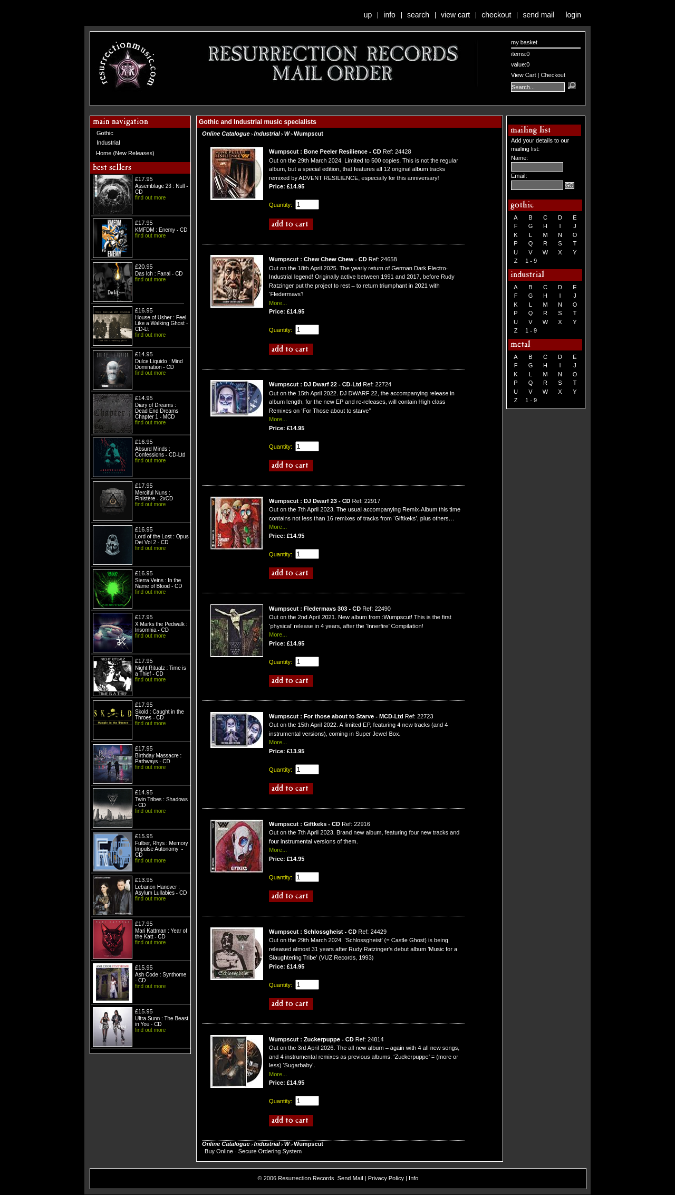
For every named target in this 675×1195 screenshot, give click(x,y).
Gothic (105, 133)
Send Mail (538, 15)
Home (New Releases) (125, 153)
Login (573, 15)
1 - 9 (531, 261)
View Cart (455, 15)
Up (368, 15)
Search (418, 15)
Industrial (108, 142)
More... (278, 303)
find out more (150, 198)
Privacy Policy (386, 1178)
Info (389, 15)
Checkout (496, 15)
